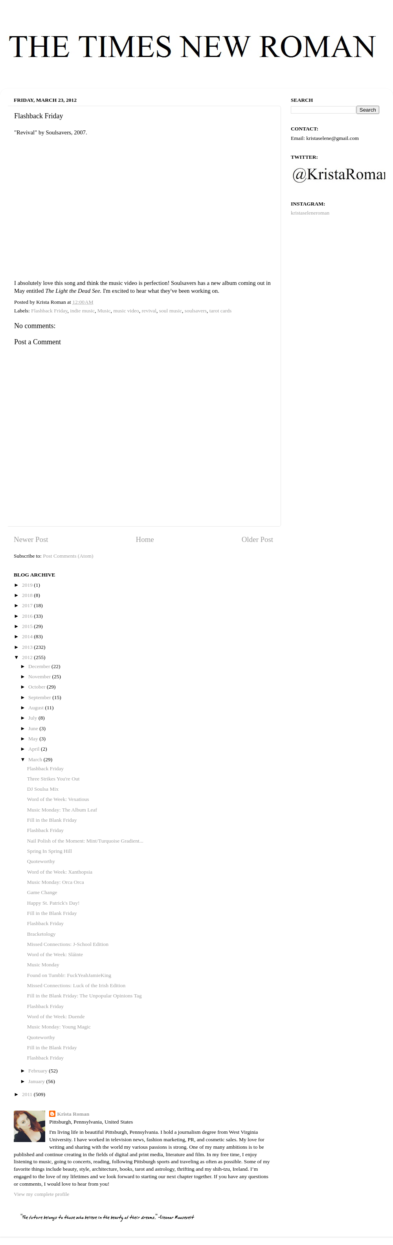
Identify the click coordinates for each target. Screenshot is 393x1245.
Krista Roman (73, 1114)
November (40, 676)
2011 (28, 1094)
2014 (28, 636)
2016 (28, 616)
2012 (28, 657)
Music (104, 311)
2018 (28, 595)
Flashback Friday (49, 311)
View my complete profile (41, 1194)
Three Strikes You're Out (53, 779)
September (40, 697)
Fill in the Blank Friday (52, 820)
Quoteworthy (41, 861)
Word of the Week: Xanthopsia (59, 872)
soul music (170, 311)
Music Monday (43, 965)
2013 (28, 647)
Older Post (257, 539)
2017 (28, 605)
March (36, 759)
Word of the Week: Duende (56, 1016)
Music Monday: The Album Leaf (62, 810)
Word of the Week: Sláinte (55, 954)
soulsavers (196, 311)
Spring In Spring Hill (49, 851)
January (37, 1081)
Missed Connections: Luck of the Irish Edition (76, 985)
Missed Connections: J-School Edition (67, 944)
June (33, 728)
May (33, 739)
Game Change (42, 892)
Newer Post (31, 539)
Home (145, 539)
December (39, 666)
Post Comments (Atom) (68, 556)
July (33, 718)
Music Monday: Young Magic (59, 1027)
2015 (28, 626)
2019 (28, 585)
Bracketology (41, 934)
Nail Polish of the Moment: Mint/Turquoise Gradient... (85, 841)
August (36, 708)
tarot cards (220, 311)
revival (149, 311)
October (37, 687)
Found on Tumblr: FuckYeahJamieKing (69, 975)
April (34, 749)
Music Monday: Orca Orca (55, 882)
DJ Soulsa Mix (43, 789)
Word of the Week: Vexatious (58, 799)
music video (126, 311)
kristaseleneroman (310, 213)
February (38, 1071)
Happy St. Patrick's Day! (53, 903)
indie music (82, 311)
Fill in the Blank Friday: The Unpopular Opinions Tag (84, 996)
